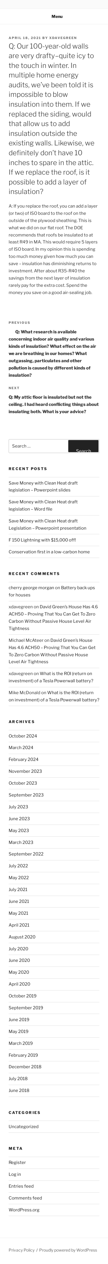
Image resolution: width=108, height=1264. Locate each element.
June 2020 (19, 960)
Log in (15, 1174)
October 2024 (23, 736)
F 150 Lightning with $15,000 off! (42, 540)
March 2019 (21, 1043)
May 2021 (18, 913)
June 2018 (19, 1090)
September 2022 (26, 854)
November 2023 (25, 771)
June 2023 (19, 818)
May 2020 (19, 972)
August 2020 (22, 937)
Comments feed (25, 1198)
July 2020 (18, 948)
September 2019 (26, 1007)
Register (17, 1162)
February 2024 (24, 759)
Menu (54, 16)
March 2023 (21, 842)
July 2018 (18, 1078)
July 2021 (18, 889)
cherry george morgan (31, 587)
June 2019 (19, 1019)
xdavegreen (63, 38)
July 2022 (18, 865)
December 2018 (25, 1066)
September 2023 (26, 795)
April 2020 (19, 984)
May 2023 (19, 830)
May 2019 (19, 1031)
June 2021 (19, 901)
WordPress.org (24, 1210)
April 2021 (19, 925)
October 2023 (23, 783)
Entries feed (21, 1186)
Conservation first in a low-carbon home (49, 552)
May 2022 (19, 877)
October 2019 (23, 996)
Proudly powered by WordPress (68, 1250)
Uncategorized (24, 1126)
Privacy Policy (22, 1250)
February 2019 (23, 1055)
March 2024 (21, 747)
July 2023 (18, 807)
